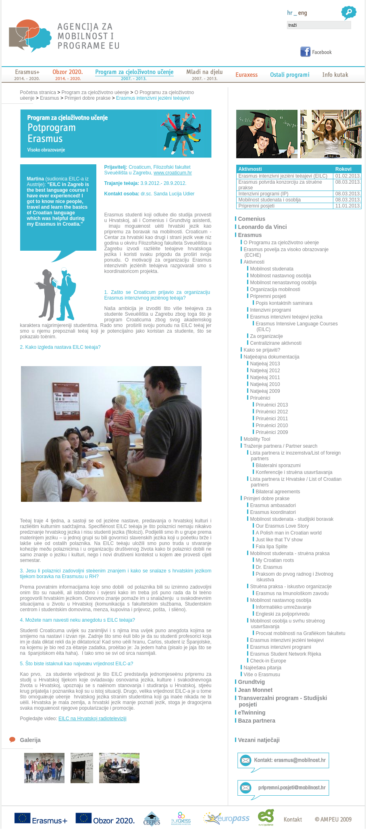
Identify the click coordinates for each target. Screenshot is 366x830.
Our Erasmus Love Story (281, 526)
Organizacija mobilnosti (273, 289)
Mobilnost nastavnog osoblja (279, 276)
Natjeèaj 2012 (263, 370)
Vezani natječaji (259, 740)
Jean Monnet (256, 690)
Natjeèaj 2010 (263, 384)
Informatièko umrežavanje (282, 607)
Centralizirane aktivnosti (274, 343)
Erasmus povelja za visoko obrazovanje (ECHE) (287, 252)
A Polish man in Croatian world (287, 533)
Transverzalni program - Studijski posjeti (283, 701)
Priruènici (258, 398)
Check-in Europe (266, 661)
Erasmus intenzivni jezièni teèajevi (153, 98)
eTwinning (252, 712)
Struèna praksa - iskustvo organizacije (289, 586)
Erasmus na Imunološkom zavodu (291, 593)
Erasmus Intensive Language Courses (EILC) (295, 326)
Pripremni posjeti (266, 296)
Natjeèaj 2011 (263, 377)
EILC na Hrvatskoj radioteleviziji (92, 718)
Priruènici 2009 (270, 432)
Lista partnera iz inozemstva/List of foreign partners (294, 455)
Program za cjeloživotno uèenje (95, 92)
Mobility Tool (257, 439)
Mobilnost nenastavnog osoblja (282, 282)
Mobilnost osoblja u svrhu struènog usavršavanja (286, 623)
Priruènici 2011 (270, 418)
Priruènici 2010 (270, 425)
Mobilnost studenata (270, 269)
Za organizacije (265, 336)
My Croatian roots (273, 560)
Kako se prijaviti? (263, 350)
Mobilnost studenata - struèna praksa (288, 553)
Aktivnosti (254, 262)
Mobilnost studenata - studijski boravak (290, 519)
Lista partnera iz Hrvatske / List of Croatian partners (294, 482)
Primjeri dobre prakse (87, 98)
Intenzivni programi (269, 310)
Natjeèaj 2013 (263, 364)
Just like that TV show (278, 540)
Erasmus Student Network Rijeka (284, 654)
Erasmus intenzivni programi (279, 647)
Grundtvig (252, 682)
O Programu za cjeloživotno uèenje (282, 242)
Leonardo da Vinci (263, 227)
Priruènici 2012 (270, 412)
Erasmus (49, 98)
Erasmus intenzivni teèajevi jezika (284, 317)
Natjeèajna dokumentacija (272, 357)
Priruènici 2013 (270, 405)
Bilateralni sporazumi (277, 465)
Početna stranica (39, 92)
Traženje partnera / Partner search (281, 446)
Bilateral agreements (276, 492)
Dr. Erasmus (268, 567)
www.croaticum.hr (173, 173)
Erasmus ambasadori (271, 505)
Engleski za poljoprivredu (281, 614)
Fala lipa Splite (270, 546)
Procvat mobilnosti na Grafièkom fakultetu (299, 633)
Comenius (252, 219)
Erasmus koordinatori (271, 512)
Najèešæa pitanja (263, 668)
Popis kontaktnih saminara (283, 303)
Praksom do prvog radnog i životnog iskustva (293, 577)
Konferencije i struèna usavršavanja (293, 472)
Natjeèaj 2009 (263, 391)
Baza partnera (257, 720)
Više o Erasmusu (263, 674)
